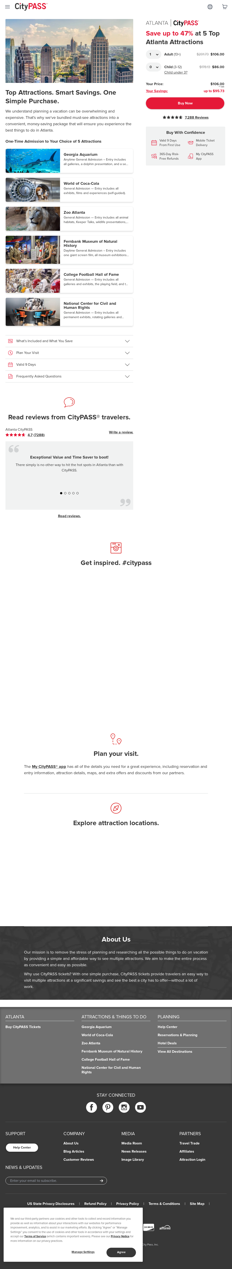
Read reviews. (69, 516)
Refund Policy (95, 1204)
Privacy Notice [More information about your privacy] (120, 1236)
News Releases (134, 1151)
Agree (121, 1252)
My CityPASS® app (49, 766)
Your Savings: (157, 91)
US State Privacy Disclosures (51, 1204)
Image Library (132, 1159)
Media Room (131, 1143)
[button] (69, 161)
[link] (25, 435)
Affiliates (186, 1151)
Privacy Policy (127, 1204)
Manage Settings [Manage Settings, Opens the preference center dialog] (83, 1252)
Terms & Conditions (164, 1204)
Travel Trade (189, 1143)
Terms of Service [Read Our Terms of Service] (35, 1236)
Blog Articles (73, 1151)
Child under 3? (175, 72)
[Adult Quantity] (153, 54)
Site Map (197, 1204)
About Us (71, 1143)
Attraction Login (192, 1159)
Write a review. (121, 432)
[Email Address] (56, 1181)
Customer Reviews (78, 1159)
